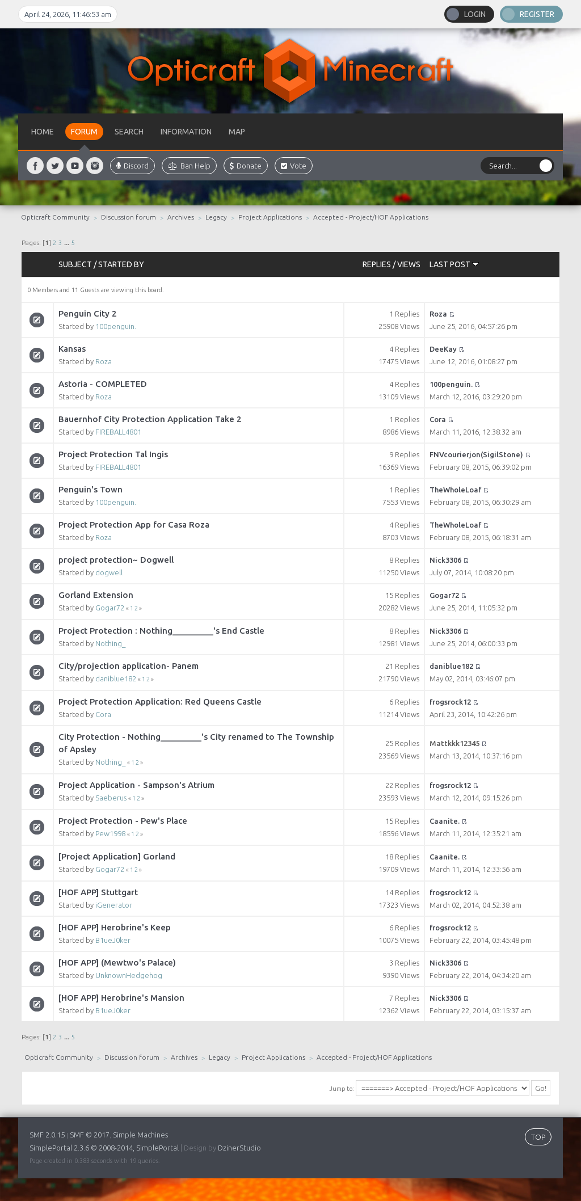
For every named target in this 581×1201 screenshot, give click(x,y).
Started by (121, 264)
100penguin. (115, 326)
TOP (538, 1137)
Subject (75, 264)
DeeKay (443, 349)
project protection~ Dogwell (116, 559)
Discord (132, 166)
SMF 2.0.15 (47, 1135)
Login (475, 14)
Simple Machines (140, 1135)
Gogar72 (109, 608)
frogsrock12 (450, 702)
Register (537, 14)
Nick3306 (445, 560)
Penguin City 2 (87, 313)
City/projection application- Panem (128, 666)
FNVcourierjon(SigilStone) (476, 454)
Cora (438, 419)
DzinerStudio (239, 1148)
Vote (293, 166)
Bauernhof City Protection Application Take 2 (150, 419)
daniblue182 (115, 678)
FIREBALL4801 (118, 432)
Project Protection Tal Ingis (113, 454)
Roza (438, 314)
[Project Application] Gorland (116, 856)
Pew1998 (110, 833)
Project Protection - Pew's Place (122, 820)
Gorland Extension (95, 595)
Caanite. (445, 821)
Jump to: (341, 1088)
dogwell (109, 572)
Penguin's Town (90, 489)
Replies (377, 264)
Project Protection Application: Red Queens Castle (160, 701)
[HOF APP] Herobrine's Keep (114, 927)
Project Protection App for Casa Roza (133, 524)
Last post (454, 264)
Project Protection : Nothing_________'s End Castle (161, 630)
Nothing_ (110, 643)
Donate (246, 166)
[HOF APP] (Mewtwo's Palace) (117, 962)
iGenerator (113, 905)
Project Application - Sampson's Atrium (136, 785)
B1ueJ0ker (112, 940)
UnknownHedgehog (128, 975)
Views (408, 264)
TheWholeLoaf (455, 490)
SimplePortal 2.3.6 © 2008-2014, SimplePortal (104, 1148)
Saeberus (111, 798)
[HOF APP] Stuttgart (98, 892)
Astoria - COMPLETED (102, 384)
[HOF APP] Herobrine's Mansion (121, 997)
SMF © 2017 (90, 1135)
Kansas (72, 348)
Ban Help (189, 166)
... (67, 242)
